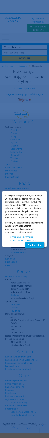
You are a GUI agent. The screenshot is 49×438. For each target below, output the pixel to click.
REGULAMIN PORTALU (21, 237)
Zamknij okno (35, 245)
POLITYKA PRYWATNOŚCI (23, 240)
